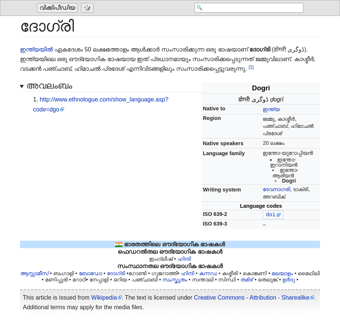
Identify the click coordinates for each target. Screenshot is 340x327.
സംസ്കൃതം (174, 280)
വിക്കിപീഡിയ (57, 8)
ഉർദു (288, 280)
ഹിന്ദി (184, 259)
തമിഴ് (246, 280)
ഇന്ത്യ (271, 109)
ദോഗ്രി (116, 273)
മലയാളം (282, 273)
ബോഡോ (90, 273)
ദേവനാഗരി (276, 189)
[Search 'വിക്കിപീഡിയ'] (244, 8)
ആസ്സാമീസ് (34, 273)
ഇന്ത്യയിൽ (36, 49)
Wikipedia (104, 297)
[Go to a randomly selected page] (88, 8)
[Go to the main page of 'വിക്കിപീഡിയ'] (58, 8)
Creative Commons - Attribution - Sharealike (251, 297)
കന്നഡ (208, 273)
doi (271, 215)
